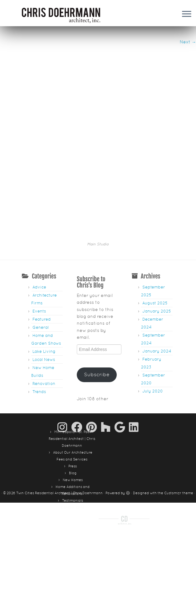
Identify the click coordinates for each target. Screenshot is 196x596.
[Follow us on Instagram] (64, 377)
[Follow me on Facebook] (78, 377)
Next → (188, 41)
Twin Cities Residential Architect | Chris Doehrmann (59, 444)
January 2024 (156, 302)
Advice (39, 238)
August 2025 (155, 254)
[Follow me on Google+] (122, 377)
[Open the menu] (186, 14)
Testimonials (72, 451)
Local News (43, 310)
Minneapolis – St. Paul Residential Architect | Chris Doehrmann (72, 389)
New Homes (73, 431)
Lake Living (44, 302)
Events (39, 262)
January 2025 (156, 262)
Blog (72, 424)
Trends (39, 342)
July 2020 (152, 342)
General (40, 278)
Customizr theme (178, 444)
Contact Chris (72, 458)
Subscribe (97, 325)
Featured (41, 270)
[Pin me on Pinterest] (93, 377)
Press (72, 417)
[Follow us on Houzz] (108, 377)
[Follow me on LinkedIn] (134, 377)
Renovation (43, 334)
